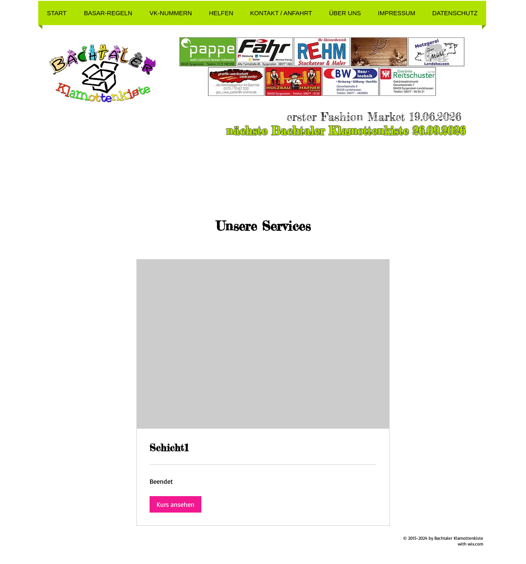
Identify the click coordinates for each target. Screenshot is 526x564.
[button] (108, 13)
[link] (263, 448)
